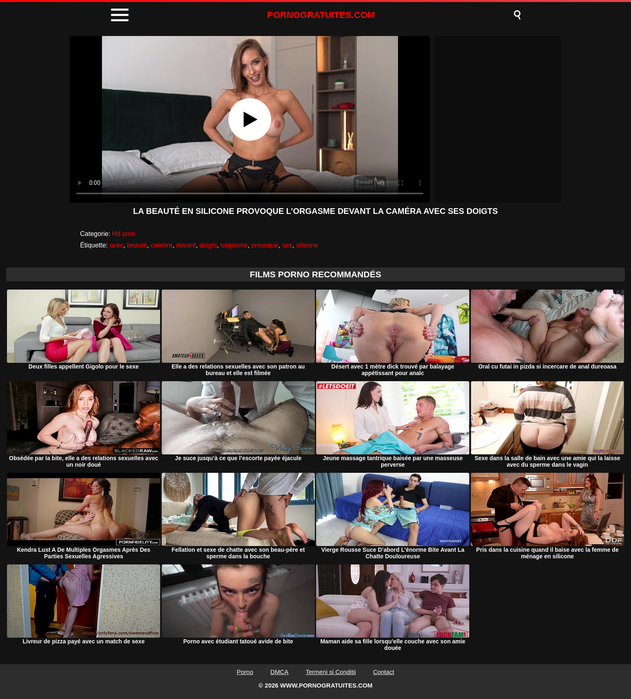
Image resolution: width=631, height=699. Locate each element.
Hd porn (124, 233)
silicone (307, 245)
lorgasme (234, 245)
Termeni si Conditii (330, 671)
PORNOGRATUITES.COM (321, 15)
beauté (137, 245)
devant (186, 245)
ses (287, 245)
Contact (383, 671)
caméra (161, 245)
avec (117, 245)
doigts (208, 245)
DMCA (279, 671)
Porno (245, 671)
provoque (265, 245)
